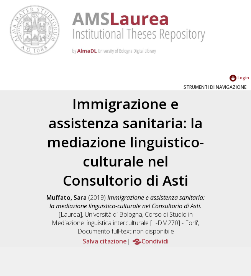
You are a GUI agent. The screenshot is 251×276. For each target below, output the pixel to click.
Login (239, 77)
